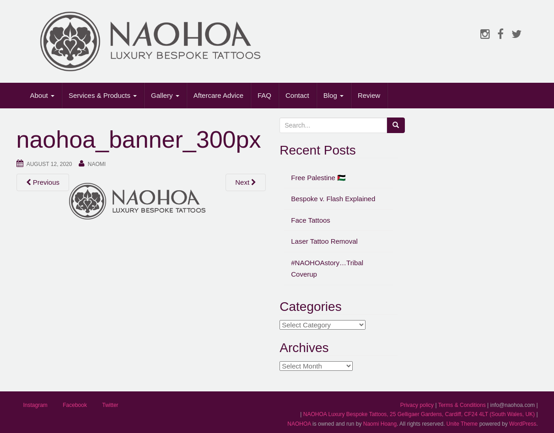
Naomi (97, 164)
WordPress (522, 424)
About (42, 95)
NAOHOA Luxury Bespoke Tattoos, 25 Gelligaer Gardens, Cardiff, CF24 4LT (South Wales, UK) (419, 414)
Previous (43, 182)
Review (369, 95)
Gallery (165, 95)
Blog (333, 95)
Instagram (35, 405)
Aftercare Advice (218, 95)
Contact (297, 95)
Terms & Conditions (462, 405)
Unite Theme (462, 424)
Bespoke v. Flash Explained (333, 199)
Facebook (75, 405)
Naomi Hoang (380, 424)
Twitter (110, 405)
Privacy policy (417, 405)
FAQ (264, 95)
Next (245, 182)
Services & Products (103, 95)
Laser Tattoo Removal (324, 241)
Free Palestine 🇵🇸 (318, 178)
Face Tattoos (310, 220)
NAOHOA (299, 424)
